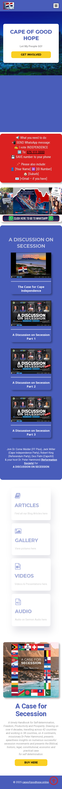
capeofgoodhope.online (35, 782)
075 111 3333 (35, 152)
